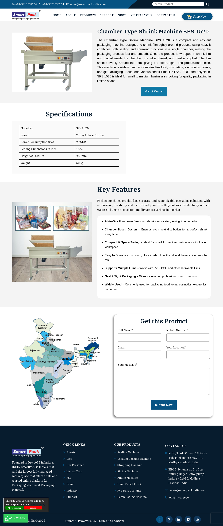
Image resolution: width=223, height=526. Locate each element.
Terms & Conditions (112, 520)
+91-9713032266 (25, 4)
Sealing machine (128, 452)
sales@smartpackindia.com (91, 4)
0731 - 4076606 (180, 497)
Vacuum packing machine (134, 458)
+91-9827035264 (55, 4)
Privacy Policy (87, 520)
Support (107, 15)
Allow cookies (14, 508)
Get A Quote (154, 91)
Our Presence (75, 465)
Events (71, 452)
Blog (69, 458)
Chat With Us (15, 518)
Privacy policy (38, 504)
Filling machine (127, 477)
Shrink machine (127, 471)
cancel (33, 508)
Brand (71, 483)
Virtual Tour (141, 15)
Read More (33, 489)
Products (88, 15)
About (71, 15)
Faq (69, 477)
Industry (72, 490)
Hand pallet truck (129, 483)
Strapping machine (129, 465)
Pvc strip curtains (129, 490)
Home (57, 15)
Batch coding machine (132, 496)
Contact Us (165, 15)
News (122, 15)
